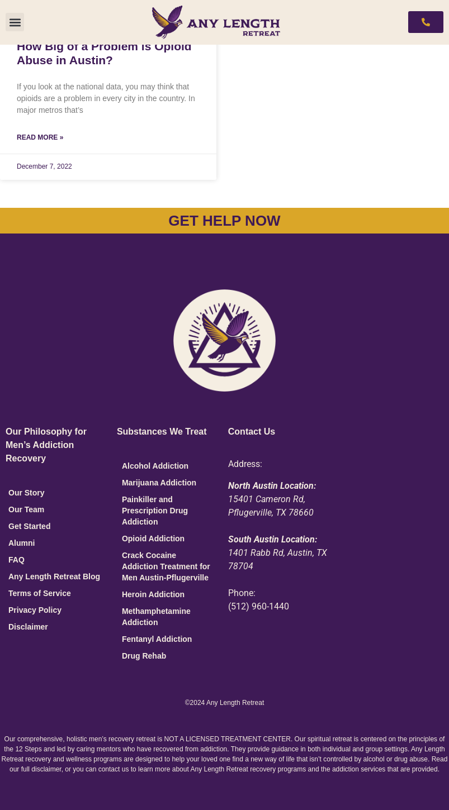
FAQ (16, 559)
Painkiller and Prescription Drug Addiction (155, 510)
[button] (15, 22)
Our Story (26, 492)
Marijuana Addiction (159, 482)
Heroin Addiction (153, 594)
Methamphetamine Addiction (156, 617)
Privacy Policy (35, 610)
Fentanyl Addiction (157, 639)
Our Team (26, 509)
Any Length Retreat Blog (54, 576)
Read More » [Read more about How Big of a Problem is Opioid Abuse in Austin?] (40, 137)
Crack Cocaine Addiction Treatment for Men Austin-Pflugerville (166, 566)
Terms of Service (39, 593)
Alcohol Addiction (155, 465)
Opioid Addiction (153, 538)
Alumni (21, 543)
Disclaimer (28, 626)
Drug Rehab (144, 655)
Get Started (29, 526)
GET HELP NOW (224, 220)
